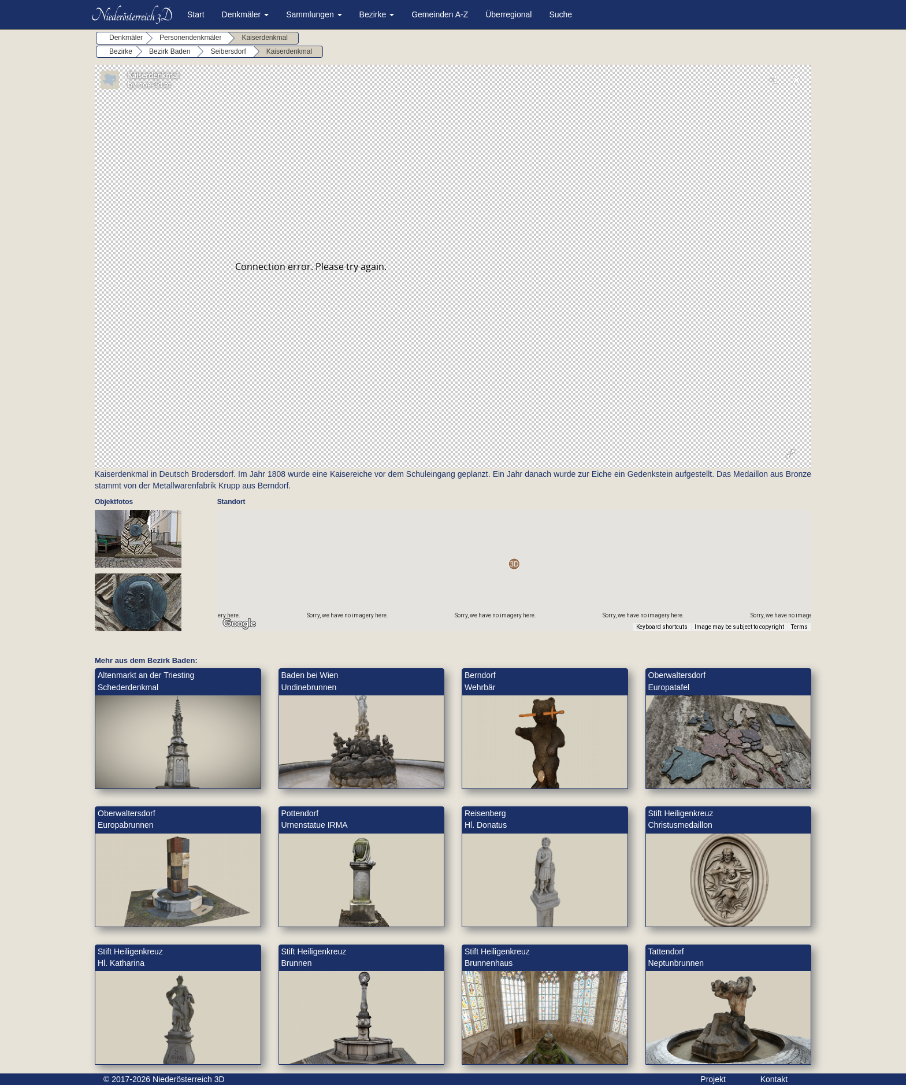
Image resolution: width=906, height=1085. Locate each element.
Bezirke (377, 14)
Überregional (508, 14)
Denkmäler (245, 14)
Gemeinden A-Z (439, 14)
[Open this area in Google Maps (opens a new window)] (239, 623)
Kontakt (774, 1079)
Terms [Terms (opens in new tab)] (799, 627)
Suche (560, 14)
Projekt (713, 1079)
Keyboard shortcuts (662, 627)
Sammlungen (313, 14)
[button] (514, 564)
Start (196, 14)
